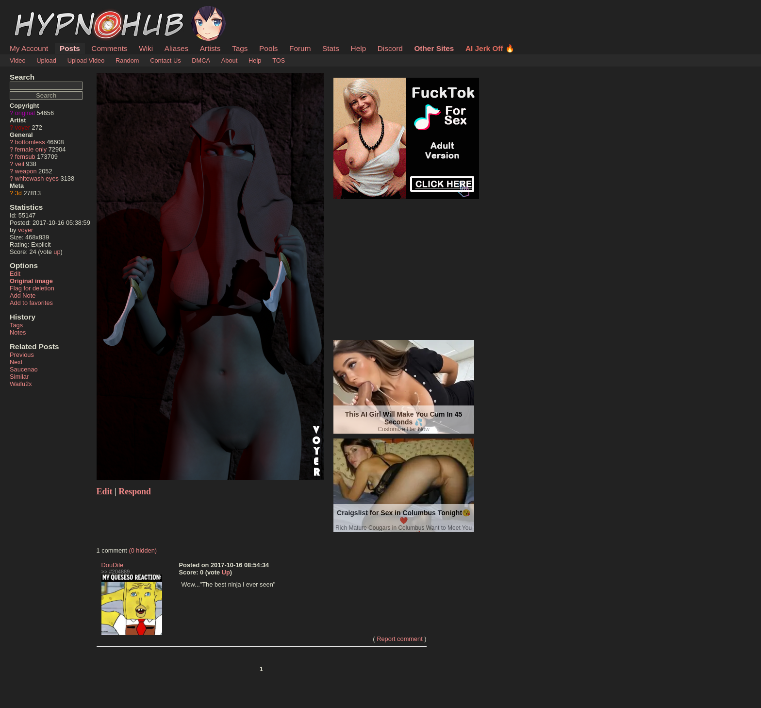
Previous (22, 354)
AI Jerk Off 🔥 (489, 48)
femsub (25, 156)
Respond (134, 491)
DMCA (201, 60)
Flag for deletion (32, 288)
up (56, 251)
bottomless (30, 142)
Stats (330, 48)
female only (31, 149)
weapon (26, 171)
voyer (22, 127)
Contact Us (165, 60)
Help (358, 48)
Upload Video (86, 60)
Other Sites (434, 48)
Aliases (177, 48)
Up (226, 572)
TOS (278, 60)
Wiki (146, 48)
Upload (46, 60)
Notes (18, 332)
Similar (19, 376)
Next (16, 362)
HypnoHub (36, 11)
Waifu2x (21, 384)
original (25, 113)
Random (127, 60)
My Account (29, 48)
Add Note (22, 295)
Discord (390, 48)
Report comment (400, 638)
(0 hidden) (143, 550)
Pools (268, 48)
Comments (109, 48)
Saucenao (24, 369)
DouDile (112, 565)
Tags (240, 48)
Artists (210, 48)
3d (18, 193)
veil (19, 164)
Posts (70, 48)
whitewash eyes (37, 178)
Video (18, 60)
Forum (300, 48)
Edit (15, 273)
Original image (31, 281)
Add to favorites (31, 302)
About (229, 60)
